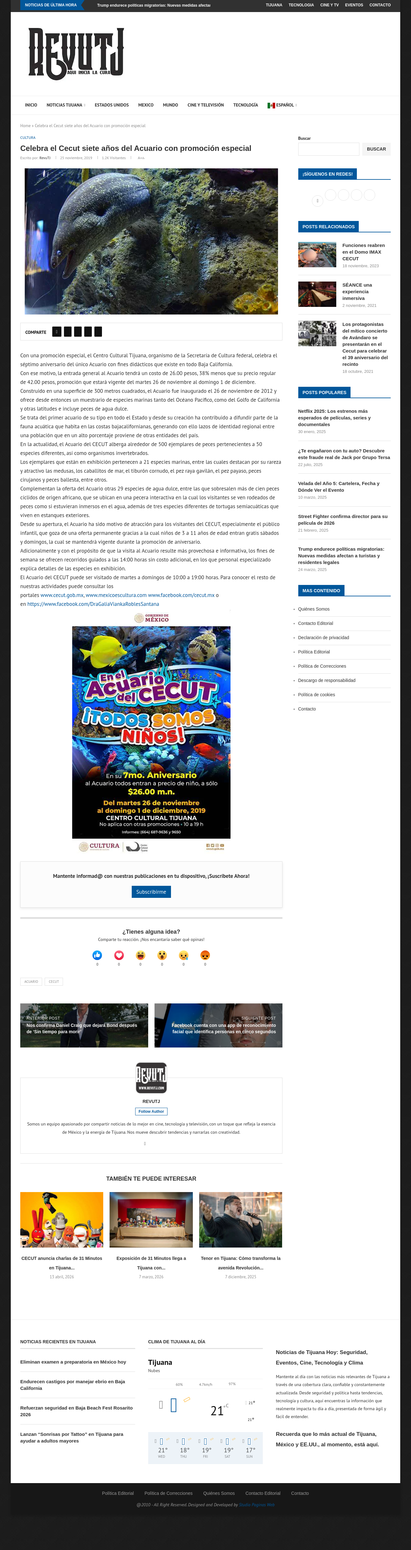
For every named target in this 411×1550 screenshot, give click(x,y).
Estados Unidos (112, 105)
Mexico (146, 105)
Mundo (170, 105)
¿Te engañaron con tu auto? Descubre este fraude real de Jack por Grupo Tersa (344, 454)
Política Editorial (314, 651)
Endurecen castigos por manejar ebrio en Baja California (72, 1389)
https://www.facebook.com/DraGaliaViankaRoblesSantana (93, 604)
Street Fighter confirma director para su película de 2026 (343, 520)
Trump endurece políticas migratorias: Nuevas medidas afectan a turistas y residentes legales (182, 5)
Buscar (304, 138)
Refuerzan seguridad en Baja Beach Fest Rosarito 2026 (76, 1415)
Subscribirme (151, 892)
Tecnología (245, 105)
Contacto (380, 5)
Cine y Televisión (205, 105)
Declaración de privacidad (323, 637)
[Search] (379, 105)
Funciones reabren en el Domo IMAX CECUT (364, 252)
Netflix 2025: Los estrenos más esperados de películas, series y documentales (334, 417)
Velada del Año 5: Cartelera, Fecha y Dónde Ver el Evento (339, 487)
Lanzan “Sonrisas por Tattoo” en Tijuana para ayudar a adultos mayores (71, 1442)
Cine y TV (329, 5)
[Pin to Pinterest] (78, 332)
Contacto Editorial (315, 623)
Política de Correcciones (322, 666)
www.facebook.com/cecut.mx (181, 595)
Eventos (354, 5)
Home (25, 125)
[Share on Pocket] (98, 332)
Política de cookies (316, 694)
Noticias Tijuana (64, 105)
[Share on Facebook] (56, 332)
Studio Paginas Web (257, 1509)
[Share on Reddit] (88, 332)
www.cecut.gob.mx (62, 595)
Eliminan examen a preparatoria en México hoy (73, 1366)
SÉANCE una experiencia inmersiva (357, 291)
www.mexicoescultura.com (116, 595)
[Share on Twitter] (68, 332)
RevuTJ (45, 158)
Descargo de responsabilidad (327, 680)
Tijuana (274, 5)
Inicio (31, 105)
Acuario (31, 985)
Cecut (54, 985)
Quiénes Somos (314, 609)
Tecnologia (301, 5)
